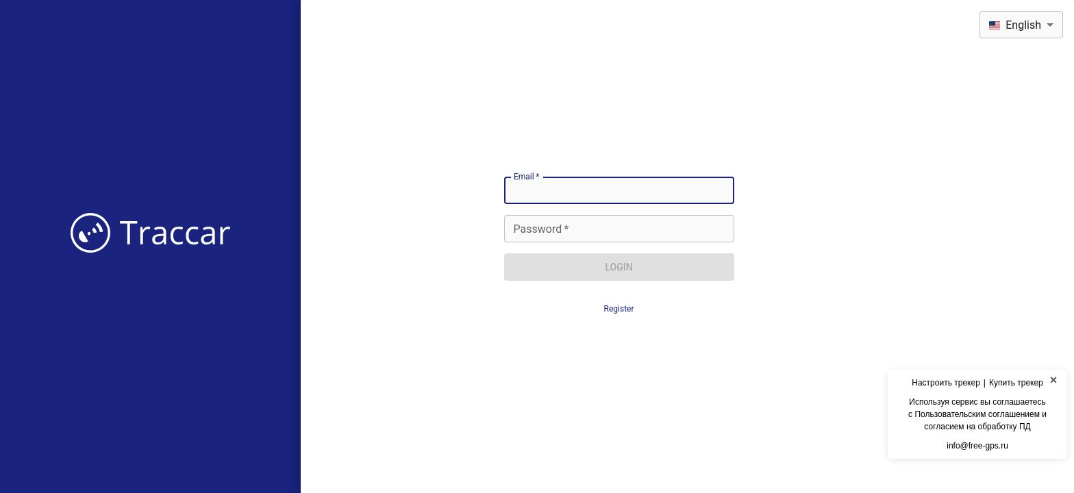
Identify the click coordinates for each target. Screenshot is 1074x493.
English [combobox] (1015, 24)
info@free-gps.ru (977, 446)
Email (526, 176)
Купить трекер (1016, 383)
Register (619, 309)
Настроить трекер (946, 383)
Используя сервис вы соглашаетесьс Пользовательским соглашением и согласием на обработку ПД (977, 414)
